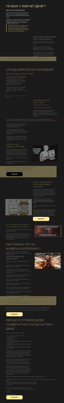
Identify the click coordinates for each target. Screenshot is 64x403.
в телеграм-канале (52, 120)
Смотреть (41, 219)
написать (14, 174)
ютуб (45, 120)
